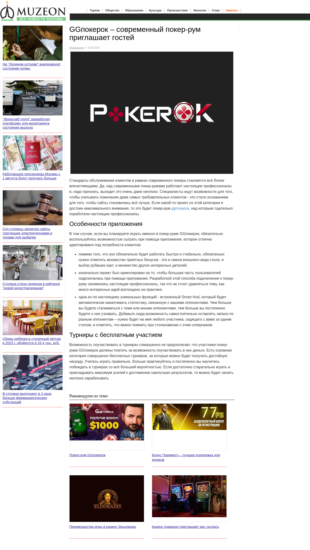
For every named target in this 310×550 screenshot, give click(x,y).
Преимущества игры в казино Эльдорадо (102, 527)
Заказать (232, 10)
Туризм (95, 10)
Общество (112, 10)
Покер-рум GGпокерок (87, 455)
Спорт (216, 10)
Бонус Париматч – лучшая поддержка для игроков (186, 457)
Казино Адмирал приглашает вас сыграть (185, 527)
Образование (134, 10)
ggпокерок (180, 208)
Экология (199, 10)
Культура (155, 10)
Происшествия (177, 10)
